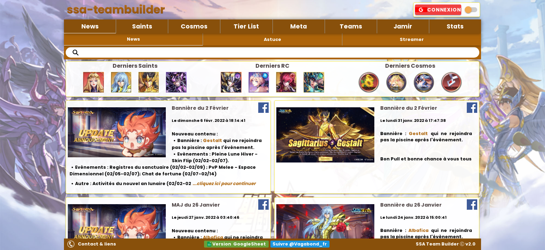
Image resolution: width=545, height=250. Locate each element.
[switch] (471, 10)
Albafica (213, 237)
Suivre (299, 244)
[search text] (272, 52)
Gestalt (212, 140)
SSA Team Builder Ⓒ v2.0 (445, 244)
